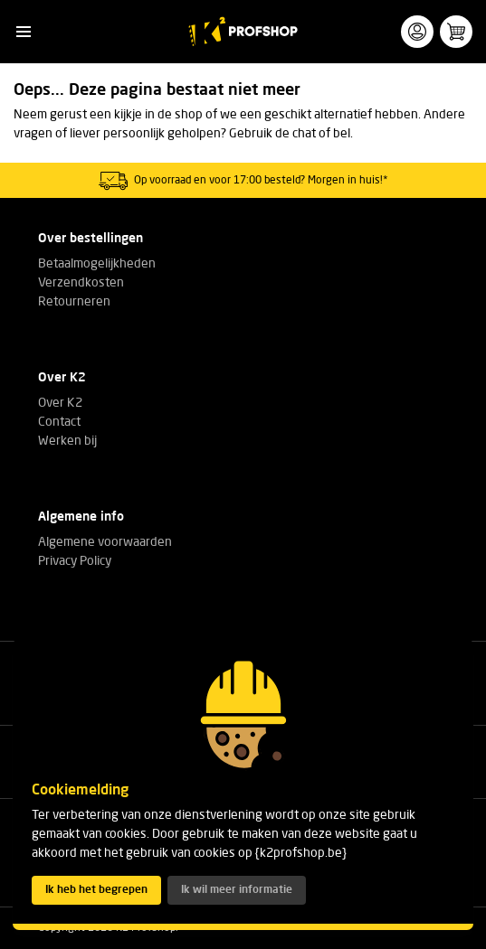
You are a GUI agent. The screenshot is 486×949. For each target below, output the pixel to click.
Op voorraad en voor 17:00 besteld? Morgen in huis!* (261, 180)
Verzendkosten (81, 283)
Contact (59, 422)
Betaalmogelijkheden (97, 264)
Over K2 (60, 403)
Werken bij (67, 441)
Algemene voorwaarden (105, 542)
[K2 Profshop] (243, 31)
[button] (23, 32)
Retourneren (74, 302)
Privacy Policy (74, 561)
